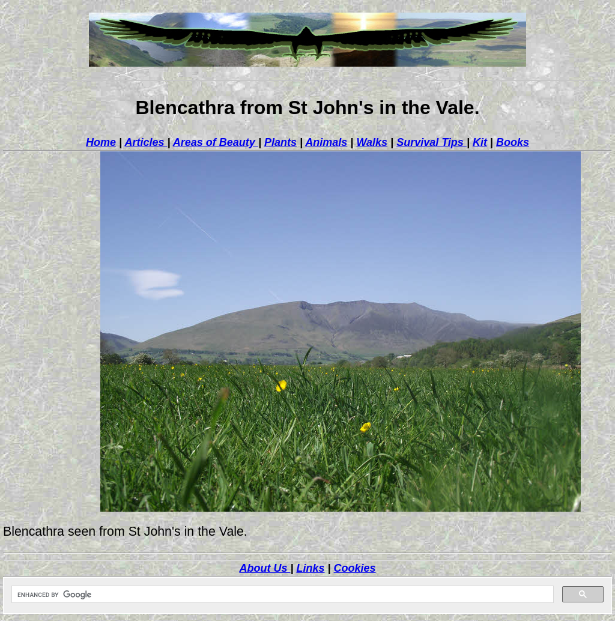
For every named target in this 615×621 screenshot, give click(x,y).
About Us (264, 568)
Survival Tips (431, 142)
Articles (145, 142)
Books (512, 142)
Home (101, 142)
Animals (326, 142)
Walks (371, 142)
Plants (280, 142)
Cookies (355, 568)
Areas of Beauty (215, 142)
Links (310, 568)
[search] (281, 594)
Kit (480, 142)
